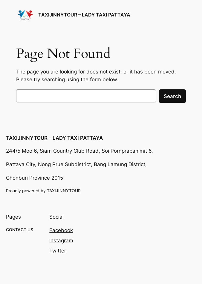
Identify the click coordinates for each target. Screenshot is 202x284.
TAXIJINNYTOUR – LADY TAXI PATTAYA (84, 15)
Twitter (57, 251)
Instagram (61, 241)
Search (172, 96)
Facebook (61, 230)
